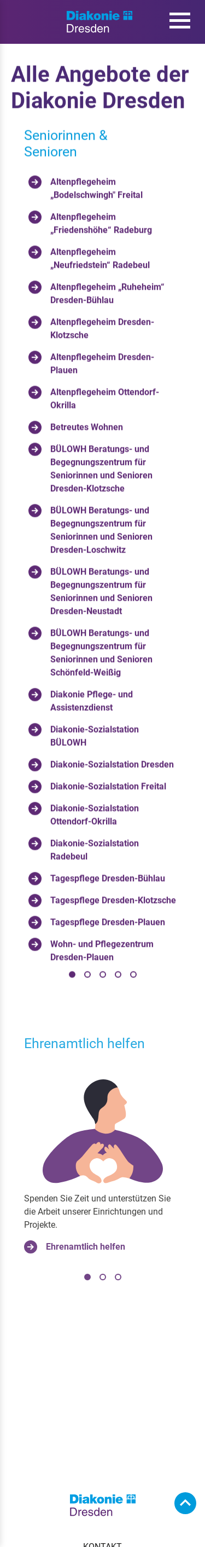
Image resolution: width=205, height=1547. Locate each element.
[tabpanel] (102, 562)
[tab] (72, 976)
